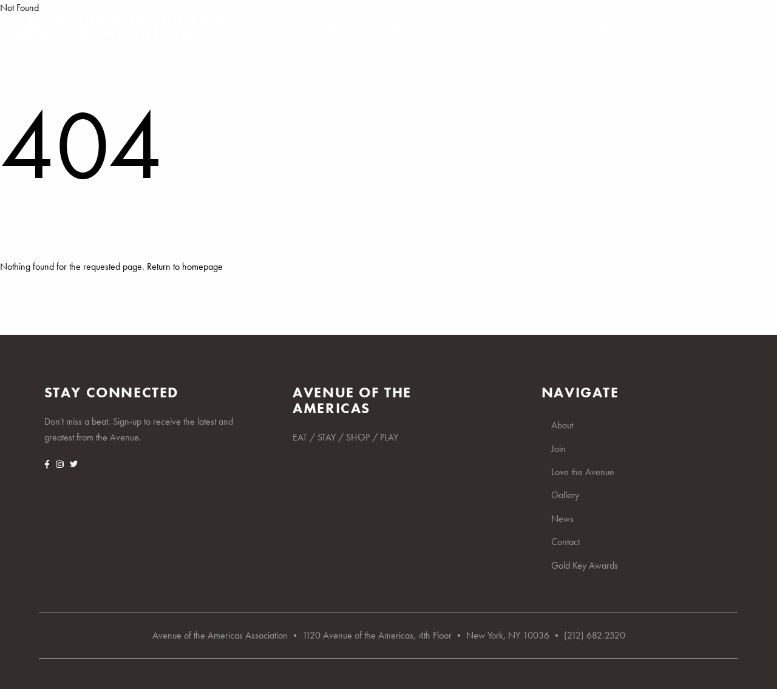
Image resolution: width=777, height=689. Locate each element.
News (549, 27)
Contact (608, 27)
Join (323, 27)
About (273, 27)
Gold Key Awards (702, 27)
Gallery (490, 27)
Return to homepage (185, 266)
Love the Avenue (403, 27)
